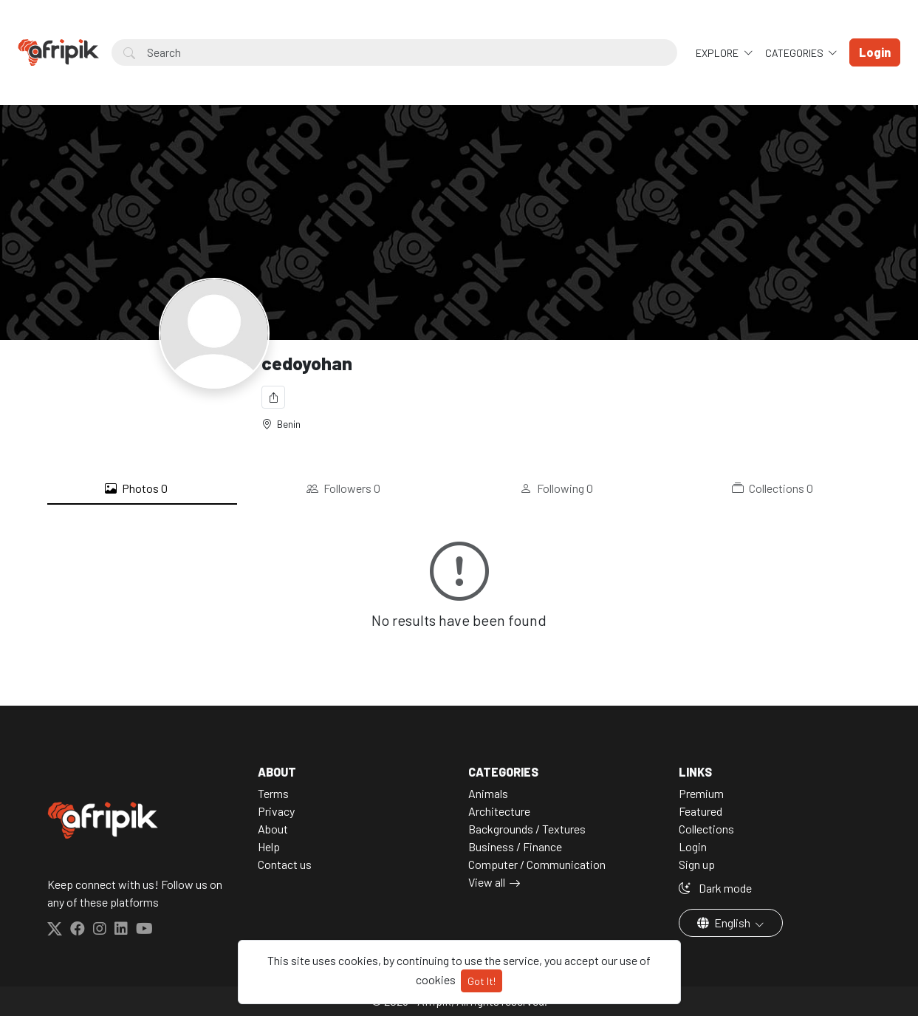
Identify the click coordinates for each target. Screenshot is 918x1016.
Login (693, 846)
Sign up (697, 864)
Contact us (285, 864)
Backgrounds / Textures (527, 829)
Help (269, 846)
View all (486, 882)
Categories (795, 53)
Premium (701, 793)
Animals (488, 793)
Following (556, 488)
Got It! (481, 981)
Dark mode (715, 888)
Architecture (499, 811)
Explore (718, 53)
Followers (343, 488)
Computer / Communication (537, 864)
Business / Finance (515, 846)
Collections (772, 488)
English (725, 923)
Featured (700, 811)
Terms (273, 793)
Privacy (276, 811)
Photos (136, 488)
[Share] (273, 397)
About (273, 829)
